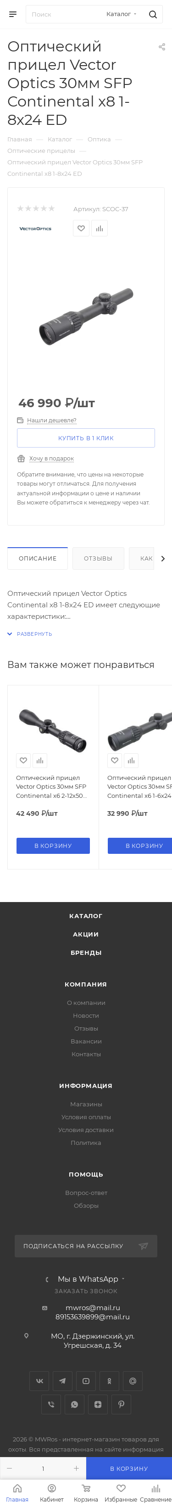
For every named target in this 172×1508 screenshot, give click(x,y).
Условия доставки (86, 1129)
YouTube (86, 1381)
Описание (37, 558)
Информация (86, 1085)
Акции (86, 934)
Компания (86, 984)
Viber (51, 1404)
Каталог (86, 915)
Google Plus (133, 1381)
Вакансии (86, 1041)
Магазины (86, 1104)
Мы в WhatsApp (88, 1279)
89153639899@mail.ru (92, 1316)
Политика (86, 1142)
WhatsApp (74, 1404)
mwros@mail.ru (93, 1307)
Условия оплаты (86, 1117)
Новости (86, 1015)
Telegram (62, 1381)
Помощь (86, 1174)
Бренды (86, 952)
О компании (86, 1002)
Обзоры (86, 1205)
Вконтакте (39, 1381)
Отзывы (98, 558)
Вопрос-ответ (86, 1192)
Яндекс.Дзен (98, 1404)
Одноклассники (109, 1381)
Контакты (86, 1054)
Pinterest (121, 1404)
